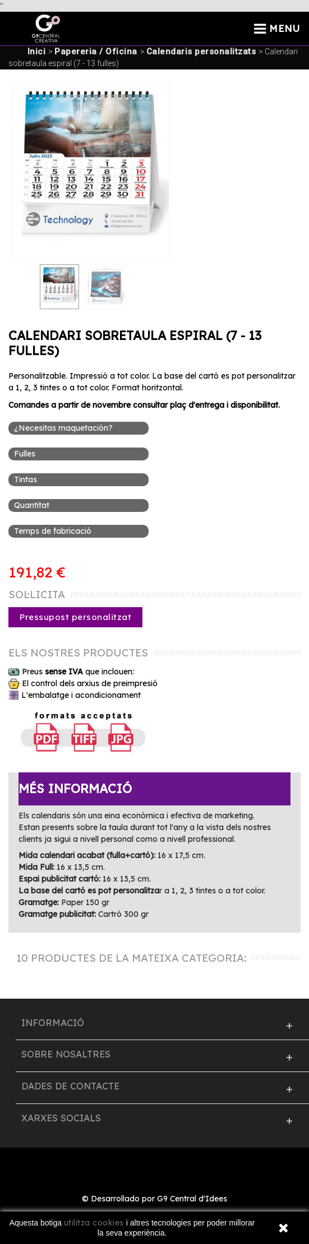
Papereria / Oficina (95, 51)
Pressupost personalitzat (75, 617)
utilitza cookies (94, 1223)
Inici (36, 51)
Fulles (26, 454)
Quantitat (33, 505)
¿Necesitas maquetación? (64, 428)
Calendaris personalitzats (201, 51)
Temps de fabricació (54, 531)
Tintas (26, 479)
